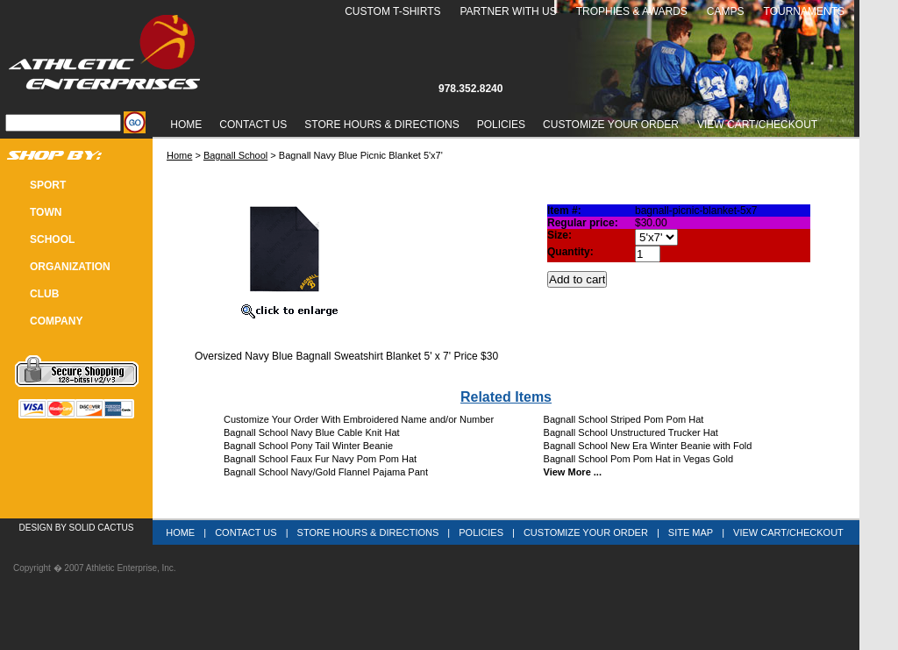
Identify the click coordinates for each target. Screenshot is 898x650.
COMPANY (56, 321)
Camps (726, 11)
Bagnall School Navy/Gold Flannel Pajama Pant (326, 472)
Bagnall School (235, 155)
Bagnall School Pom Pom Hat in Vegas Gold (638, 459)
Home (186, 124)
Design (36, 527)
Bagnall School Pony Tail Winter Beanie (308, 445)
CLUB (44, 294)
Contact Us (253, 124)
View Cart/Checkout (788, 532)
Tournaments (804, 11)
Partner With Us (508, 11)
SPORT (48, 185)
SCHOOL (52, 239)
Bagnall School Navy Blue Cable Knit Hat (312, 432)
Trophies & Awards (632, 11)
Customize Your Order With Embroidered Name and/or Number (359, 419)
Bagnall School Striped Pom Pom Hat (624, 419)
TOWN (45, 212)
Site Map (690, 532)
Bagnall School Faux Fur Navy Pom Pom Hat (320, 459)
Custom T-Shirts (392, 11)
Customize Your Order (611, 124)
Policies (501, 124)
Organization (70, 267)
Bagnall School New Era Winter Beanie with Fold (648, 445)
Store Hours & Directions (381, 124)
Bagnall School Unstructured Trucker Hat (631, 432)
